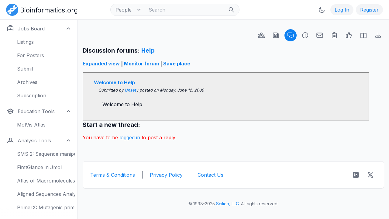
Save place (176, 64)
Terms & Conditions (112, 175)
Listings (25, 42)
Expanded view (101, 64)
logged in (129, 137)
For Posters (30, 55)
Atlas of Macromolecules (46, 181)
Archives (27, 82)
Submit (25, 69)
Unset (131, 90)
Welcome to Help (114, 82)
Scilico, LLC (227, 203)
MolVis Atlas (31, 125)
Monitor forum (141, 64)
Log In (342, 10)
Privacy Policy (166, 175)
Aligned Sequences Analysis (46, 194)
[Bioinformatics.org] (40, 9)
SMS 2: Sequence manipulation (46, 154)
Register (369, 10)
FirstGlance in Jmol (39, 167)
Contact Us (210, 175)
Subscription (31, 95)
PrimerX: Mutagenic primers (46, 207)
